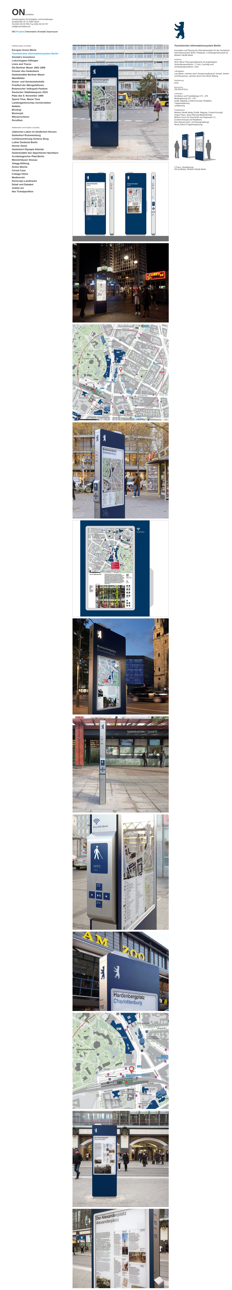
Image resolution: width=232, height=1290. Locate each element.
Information (31, 32)
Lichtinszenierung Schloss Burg (30, 138)
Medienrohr (18, 177)
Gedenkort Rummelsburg (26, 135)
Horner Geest (19, 145)
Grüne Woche (19, 167)
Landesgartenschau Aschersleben (31, 102)
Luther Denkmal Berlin (25, 142)
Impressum (52, 32)
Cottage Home (20, 174)
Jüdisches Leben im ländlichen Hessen (34, 131)
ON (23, 12)
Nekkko (16, 106)
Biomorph (17, 113)
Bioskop (16, 109)
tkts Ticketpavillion (22, 191)
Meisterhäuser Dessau (24, 159)
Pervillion (17, 120)
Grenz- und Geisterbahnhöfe (28, 81)
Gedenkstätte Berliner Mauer (28, 74)
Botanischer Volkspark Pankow (30, 88)
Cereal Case (19, 170)
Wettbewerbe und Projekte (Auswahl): (26, 128)
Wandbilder (18, 78)
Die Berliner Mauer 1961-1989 (28, 67)
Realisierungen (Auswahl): (21, 46)
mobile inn (18, 188)
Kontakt (42, 32)
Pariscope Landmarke (24, 181)
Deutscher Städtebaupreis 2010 (30, 92)
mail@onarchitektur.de (21, 27)
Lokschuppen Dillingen (25, 60)
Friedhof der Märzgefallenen (28, 85)
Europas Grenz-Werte (24, 50)
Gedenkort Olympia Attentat (28, 149)
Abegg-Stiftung (20, 163)
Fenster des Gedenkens (25, 71)
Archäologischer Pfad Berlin (28, 156)
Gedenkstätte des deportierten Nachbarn (35, 152)
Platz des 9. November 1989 (27, 95)
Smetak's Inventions (23, 57)
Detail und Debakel (22, 184)
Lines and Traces (21, 64)
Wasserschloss (20, 116)
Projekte (20, 32)
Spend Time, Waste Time (26, 99)
